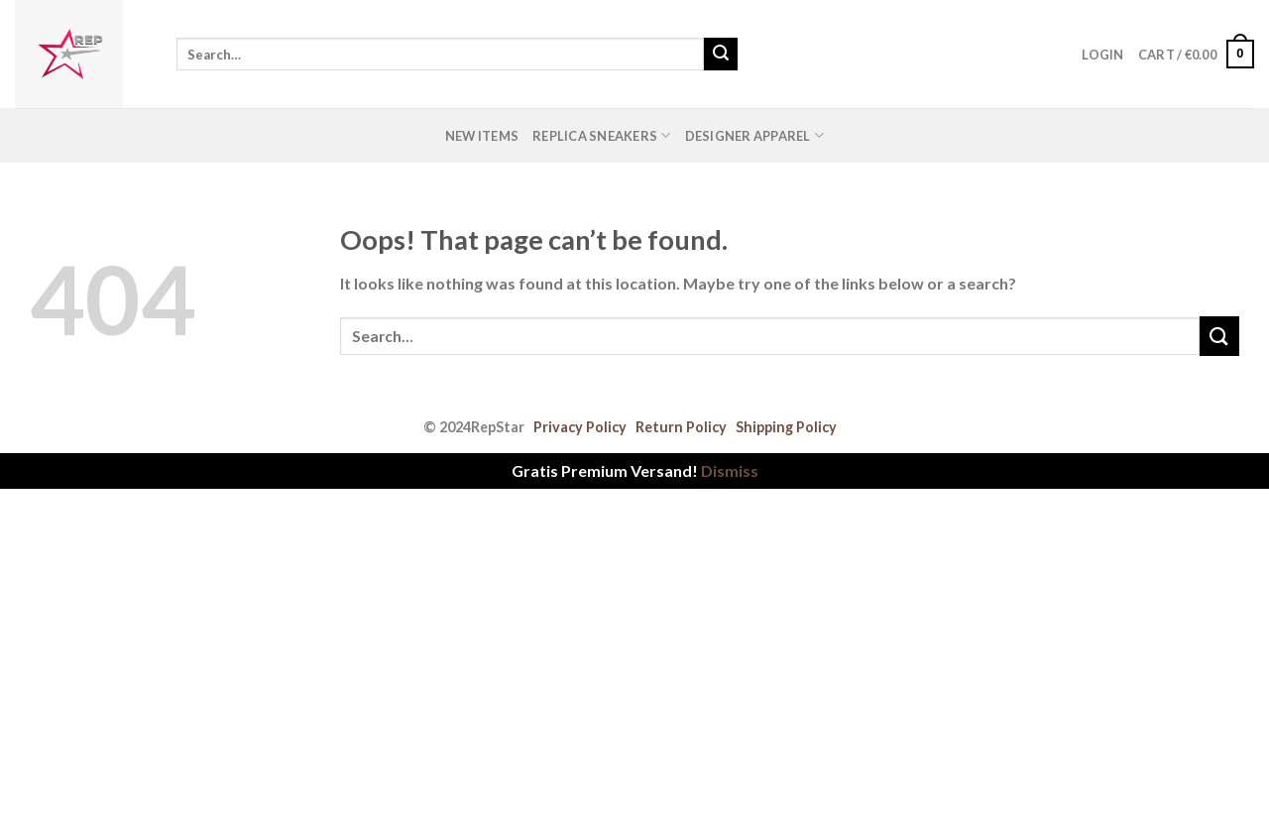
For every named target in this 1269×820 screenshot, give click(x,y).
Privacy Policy (580, 426)
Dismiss (729, 470)
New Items (482, 136)
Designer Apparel (755, 135)
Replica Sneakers (601, 135)
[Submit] (721, 54)
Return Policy (681, 426)
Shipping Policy (786, 426)
